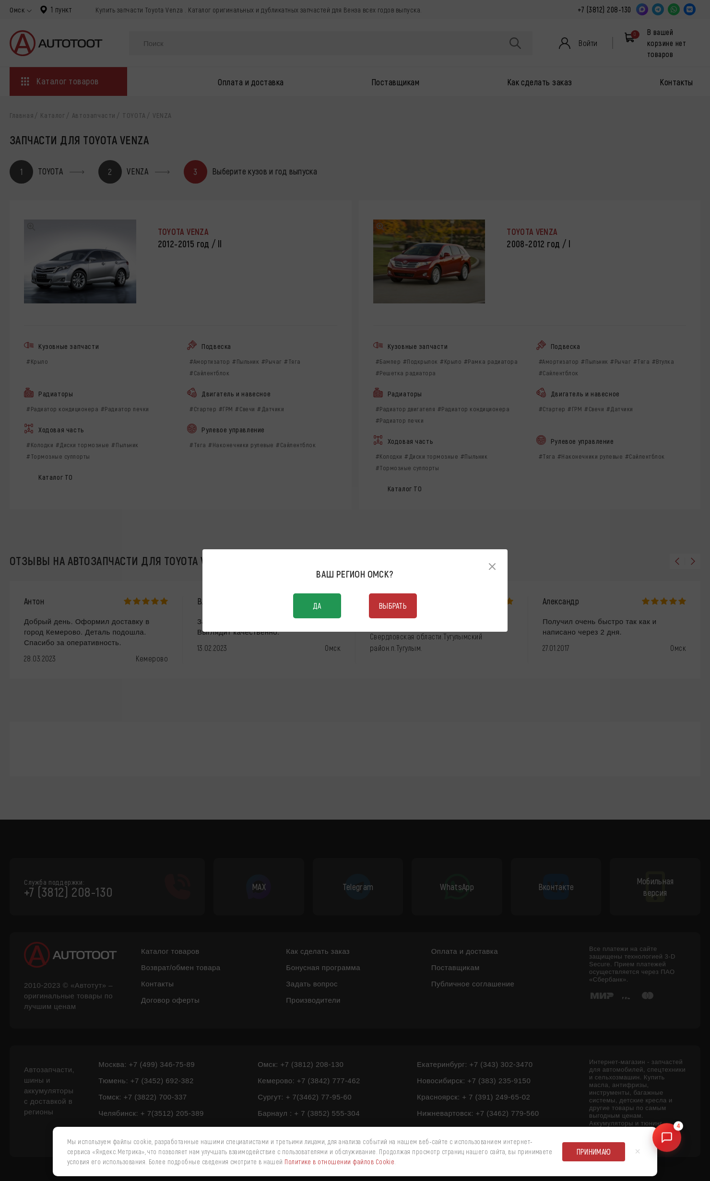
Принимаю (594, 1151)
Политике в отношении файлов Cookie (339, 1162)
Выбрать (393, 605)
